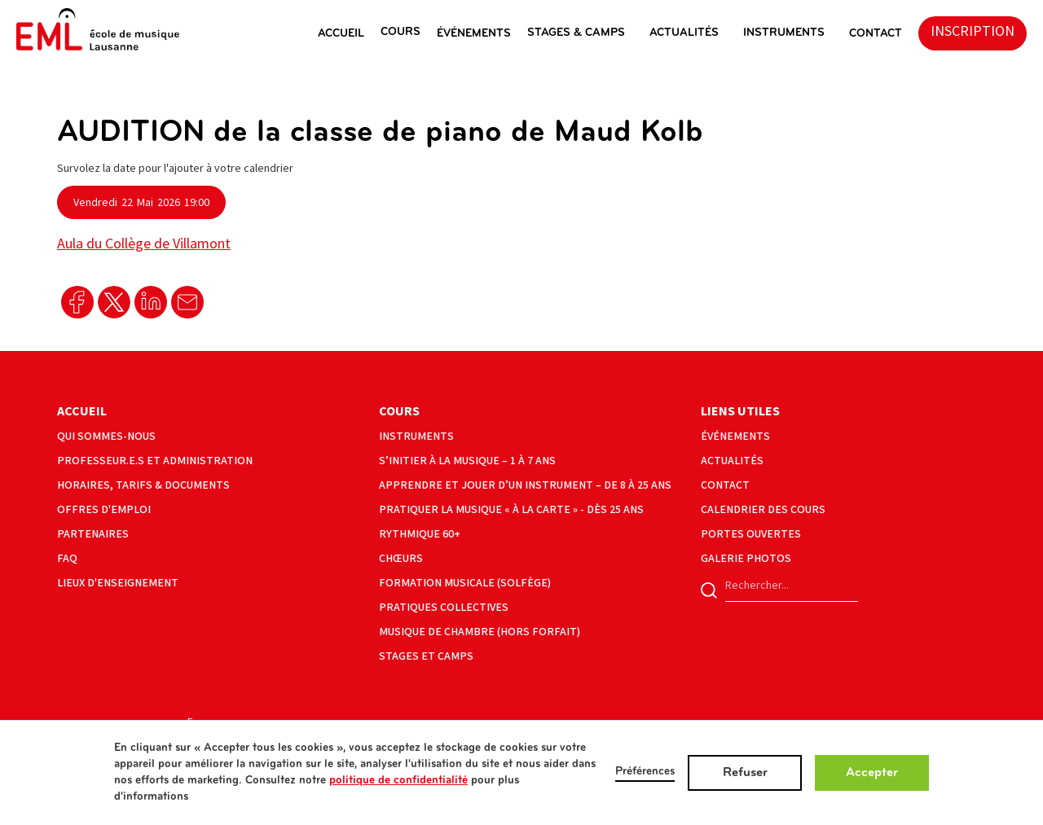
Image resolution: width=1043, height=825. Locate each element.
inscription (972, 31)
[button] (349, 33)
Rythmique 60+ (419, 534)
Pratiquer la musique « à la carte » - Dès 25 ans (511, 509)
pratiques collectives (443, 607)
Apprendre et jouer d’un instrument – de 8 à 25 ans (525, 485)
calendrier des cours (763, 509)
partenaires (93, 534)
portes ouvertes (751, 534)
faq (67, 558)
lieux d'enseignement (117, 583)
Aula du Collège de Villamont (144, 243)
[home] (97, 29)
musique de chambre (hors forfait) (479, 631)
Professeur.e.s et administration (155, 460)
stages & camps (576, 33)
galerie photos (746, 558)
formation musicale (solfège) (465, 583)
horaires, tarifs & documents (143, 485)
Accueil (82, 411)
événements (735, 436)
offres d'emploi (104, 509)
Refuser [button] (745, 772)
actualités (684, 33)
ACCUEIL (341, 34)
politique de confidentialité (398, 781)
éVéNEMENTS (474, 34)
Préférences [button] (645, 772)
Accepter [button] (872, 772)
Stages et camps (426, 656)
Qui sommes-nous (106, 436)
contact (725, 485)
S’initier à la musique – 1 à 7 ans (467, 460)
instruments (784, 33)
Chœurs (401, 558)
